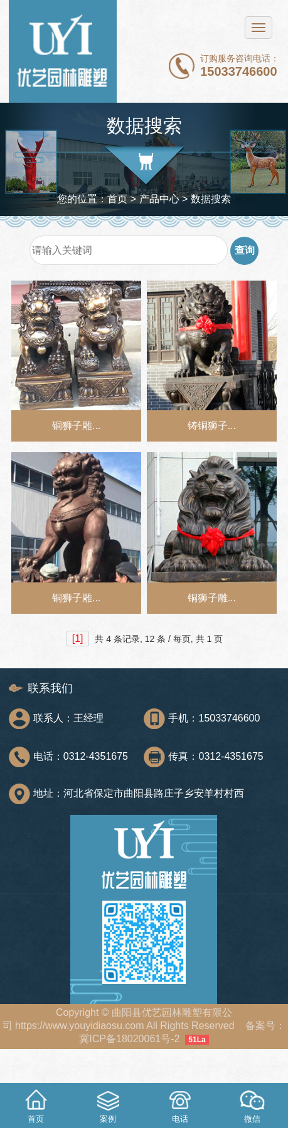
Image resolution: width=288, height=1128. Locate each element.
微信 (252, 1105)
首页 (117, 199)
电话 (180, 1105)
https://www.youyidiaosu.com (79, 1025)
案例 (108, 1105)
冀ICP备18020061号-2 (129, 1038)
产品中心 (159, 199)
